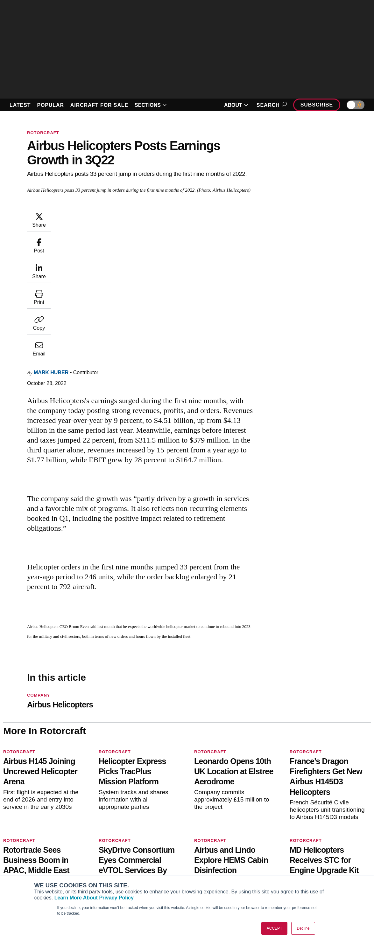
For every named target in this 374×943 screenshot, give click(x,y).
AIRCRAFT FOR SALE (99, 105)
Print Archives (212, 842)
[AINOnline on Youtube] (17, 812)
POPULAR (50, 105)
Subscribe (316, 104)
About (297, 842)
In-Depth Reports (215, 859)
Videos (204, 868)
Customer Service (121, 850)
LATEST (20, 105)
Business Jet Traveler (35, 868)
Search (271, 105)
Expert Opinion (213, 850)
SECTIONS (151, 105)
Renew (109, 859)
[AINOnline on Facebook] (5, 812)
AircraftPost (24, 859)
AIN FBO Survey (29, 842)
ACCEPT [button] (274, 928)
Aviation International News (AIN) (47, 850)
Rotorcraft (43, 132)
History (299, 859)
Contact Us (303, 868)
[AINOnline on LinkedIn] (43, 812)
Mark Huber (51, 243)
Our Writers (303, 850)
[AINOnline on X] (30, 812)
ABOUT (236, 105)
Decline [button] (303, 928)
